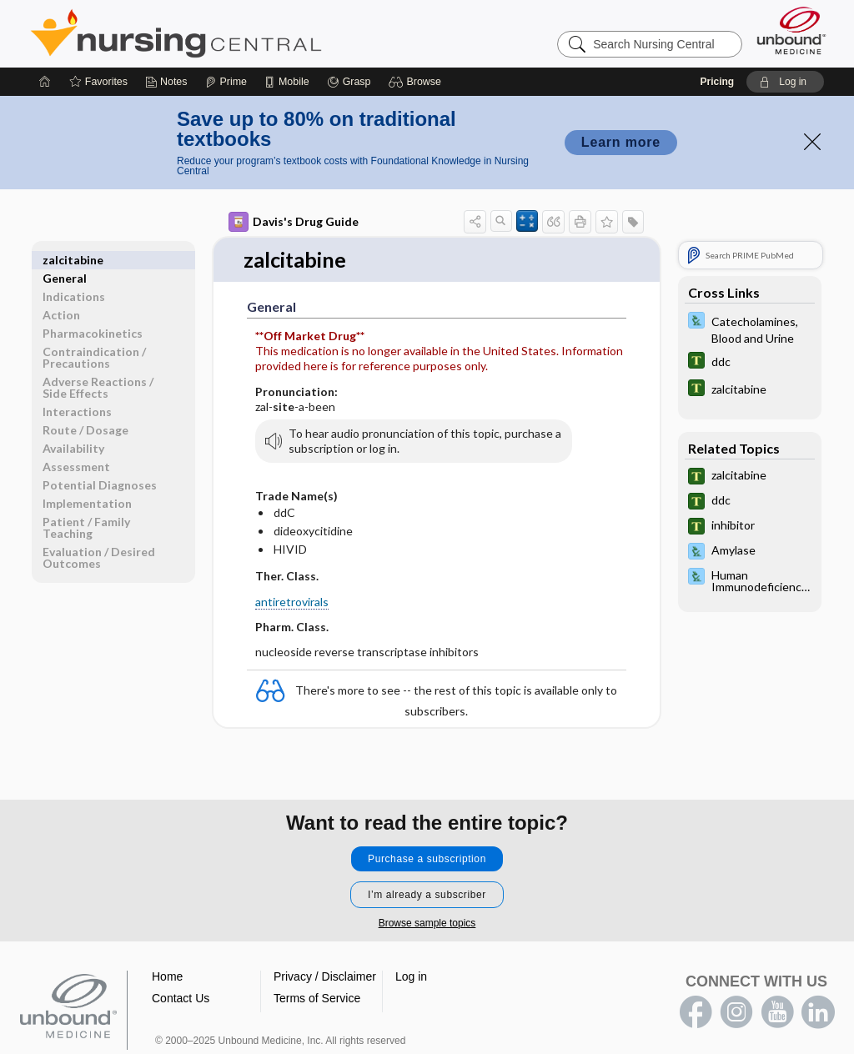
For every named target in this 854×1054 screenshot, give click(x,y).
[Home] (45, 82)
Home (167, 976)
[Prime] (226, 82)
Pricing (717, 82)
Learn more (621, 142)
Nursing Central (238, 33)
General (65, 260)
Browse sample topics (427, 923)
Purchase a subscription (427, 859)
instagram (736, 1012)
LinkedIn (818, 1012)
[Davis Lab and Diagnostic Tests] (749, 329)
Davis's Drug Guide (294, 222)
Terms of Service (317, 998)
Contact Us (180, 998)
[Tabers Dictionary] (749, 362)
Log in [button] (411, 976)
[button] (417, 82)
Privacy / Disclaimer (325, 976)
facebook (695, 1012)
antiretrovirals (292, 602)
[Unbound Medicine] (791, 30)
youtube (777, 1012)
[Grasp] (349, 82)
